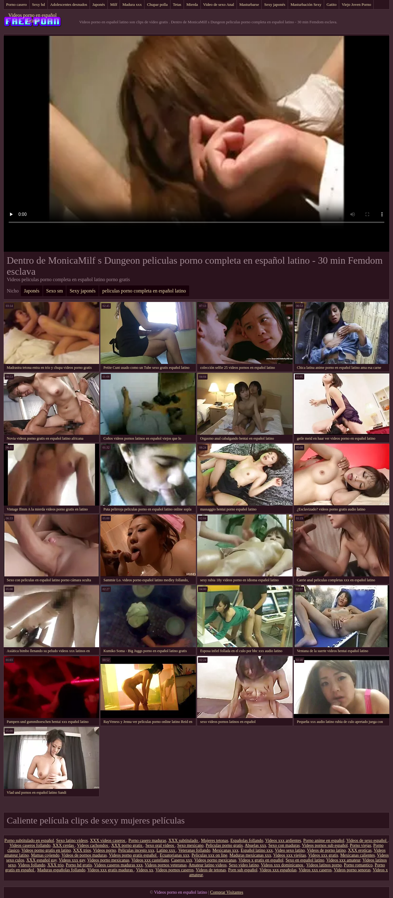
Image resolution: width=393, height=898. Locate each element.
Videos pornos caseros (174, 870)
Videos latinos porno (324, 865)
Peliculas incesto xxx (136, 850)
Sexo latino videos (72, 840)
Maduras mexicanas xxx (250, 855)
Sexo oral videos (160, 845)
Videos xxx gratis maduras (110, 870)
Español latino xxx (257, 850)
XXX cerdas (64, 845)
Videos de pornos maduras (84, 855)
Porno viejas (360, 845)
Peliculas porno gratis (224, 845)
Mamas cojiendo (45, 855)
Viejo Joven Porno (356, 4)
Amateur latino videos (207, 865)
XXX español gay (41, 860)
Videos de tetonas (211, 870)
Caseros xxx (181, 860)
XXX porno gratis (127, 845)
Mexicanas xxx (225, 850)
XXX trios (82, 850)
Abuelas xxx (255, 845)
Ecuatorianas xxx (174, 855)
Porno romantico (358, 865)
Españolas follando (246, 840)
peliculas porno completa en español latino (144, 290)
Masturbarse (249, 4)
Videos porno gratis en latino (46, 850)
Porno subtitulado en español (29, 840)
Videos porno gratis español (133, 855)
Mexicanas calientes (357, 855)
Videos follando (31, 865)
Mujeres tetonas (214, 840)
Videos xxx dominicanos (282, 865)
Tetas (177, 4)
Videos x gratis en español (260, 860)
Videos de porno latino (326, 850)
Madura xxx (132, 4)
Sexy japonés (274, 4)
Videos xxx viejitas (289, 855)
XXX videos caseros (108, 840)
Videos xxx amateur (343, 860)
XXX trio (55, 865)
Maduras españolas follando (61, 870)
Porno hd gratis (79, 865)
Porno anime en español (323, 840)
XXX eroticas (360, 850)
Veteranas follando (194, 850)
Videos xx (144, 870)
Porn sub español (242, 870)
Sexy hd (38, 4)
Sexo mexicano (190, 845)
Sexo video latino (244, 865)
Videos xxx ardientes (283, 840)
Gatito (332, 4)
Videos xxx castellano (150, 860)
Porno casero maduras (148, 840)
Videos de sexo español (366, 840)
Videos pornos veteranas (166, 865)
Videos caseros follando (30, 845)
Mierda (192, 4)
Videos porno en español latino (32, 18)
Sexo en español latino (305, 860)
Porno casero (16, 4)
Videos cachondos (93, 845)
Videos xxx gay (72, 860)
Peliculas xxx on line (209, 855)
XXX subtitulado (183, 840)
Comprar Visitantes (226, 892)
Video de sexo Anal (218, 4)
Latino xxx (166, 850)
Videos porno (104, 850)
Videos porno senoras (352, 870)
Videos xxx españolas (278, 870)
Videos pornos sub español (325, 845)
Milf (113, 4)
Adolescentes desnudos (68, 4)
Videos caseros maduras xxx (118, 865)
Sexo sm (54, 290)
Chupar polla (157, 4)
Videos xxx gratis (323, 855)
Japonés (98, 4)
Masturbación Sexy (305, 4)
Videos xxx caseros (315, 870)
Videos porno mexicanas (108, 860)
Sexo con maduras (284, 845)
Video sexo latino (290, 850)
